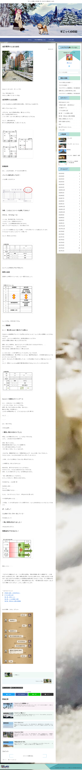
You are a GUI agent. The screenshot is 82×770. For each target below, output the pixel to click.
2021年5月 (69, 179)
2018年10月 (69, 212)
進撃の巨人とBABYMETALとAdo (67, 90)
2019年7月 (69, 198)
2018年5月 (69, 220)
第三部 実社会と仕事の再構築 (13, 601)
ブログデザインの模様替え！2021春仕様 (69, 93)
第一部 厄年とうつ (10, 597)
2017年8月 (69, 234)
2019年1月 (69, 204)
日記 (60, 124)
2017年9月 (69, 231)
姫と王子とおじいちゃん (65, 127)
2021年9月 (69, 173)
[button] (79, 72)
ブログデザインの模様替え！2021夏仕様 (69, 88)
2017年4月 (69, 242)
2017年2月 (69, 248)
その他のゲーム (63, 107)
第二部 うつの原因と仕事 (11, 599)
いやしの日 (62, 130)
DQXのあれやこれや (64, 102)
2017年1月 (69, 251)
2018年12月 (69, 207)
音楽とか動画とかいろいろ (66, 118)
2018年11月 (69, 209)
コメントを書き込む (28, 756)
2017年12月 (69, 226)
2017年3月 (69, 245)
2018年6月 (69, 218)
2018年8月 (69, 215)
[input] (69, 72)
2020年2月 (69, 193)
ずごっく (69, 63)
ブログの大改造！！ (64, 85)
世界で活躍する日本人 (64, 121)
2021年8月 (69, 176)
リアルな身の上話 (8, 595)
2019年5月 (69, 201)
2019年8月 (69, 196)
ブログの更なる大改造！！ (66, 82)
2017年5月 (69, 240)
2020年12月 (69, 190)
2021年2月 (69, 187)
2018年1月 (69, 223)
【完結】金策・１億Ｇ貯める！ (12, 593)
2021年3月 (69, 184)
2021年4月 (69, 182)
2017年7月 (69, 237)
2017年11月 (69, 229)
